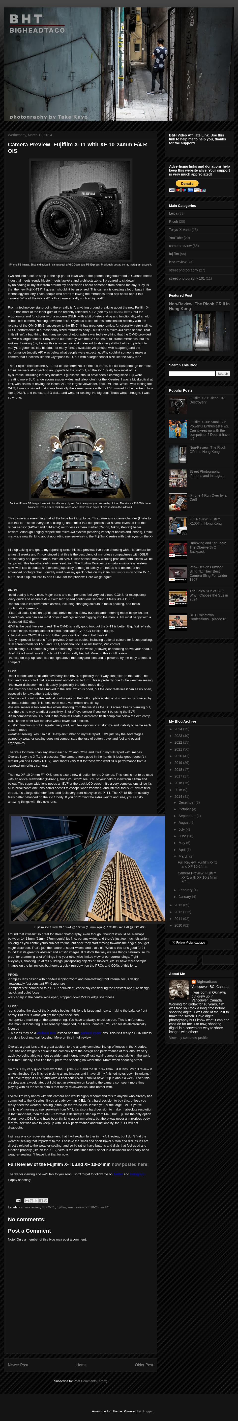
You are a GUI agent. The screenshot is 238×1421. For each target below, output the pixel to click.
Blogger (147, 1411)
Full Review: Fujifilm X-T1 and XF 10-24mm (197, 864)
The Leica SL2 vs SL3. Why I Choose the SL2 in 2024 (209, 595)
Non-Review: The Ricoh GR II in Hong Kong (208, 449)
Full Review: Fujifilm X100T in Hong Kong (206, 521)
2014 (179, 797)
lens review (76, 1207)
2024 (179, 729)
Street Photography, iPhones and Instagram (207, 473)
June (182, 836)
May (182, 843)
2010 (179, 925)
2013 (179, 905)
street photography (183, 270)
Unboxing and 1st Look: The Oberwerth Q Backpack (208, 547)
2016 (179, 783)
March (183, 856)
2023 (179, 736)
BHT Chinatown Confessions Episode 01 (208, 617)
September (187, 816)
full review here (120, 312)
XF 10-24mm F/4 (97, 1207)
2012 (179, 912)
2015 (179, 790)
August (184, 822)
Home (81, 1365)
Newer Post (18, 1365)
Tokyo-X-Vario (180, 230)
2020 (179, 756)
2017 (179, 776)
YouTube (176, 238)
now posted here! (130, 1164)
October (185, 809)
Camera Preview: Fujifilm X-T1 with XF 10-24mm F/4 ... (197, 877)
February (185, 890)
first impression (122, 572)
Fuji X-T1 (48, 1207)
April (182, 850)
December (186, 802)
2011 (179, 919)
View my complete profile (188, 1038)
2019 (179, 763)
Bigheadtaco (207, 982)
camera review (29, 1207)
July (182, 829)
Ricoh (173, 221)
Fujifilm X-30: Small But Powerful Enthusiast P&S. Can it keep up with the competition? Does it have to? (210, 430)
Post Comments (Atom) (90, 1381)
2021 (179, 749)
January (185, 897)
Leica (173, 213)
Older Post (144, 1365)
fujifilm (61, 1207)
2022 (179, 742)
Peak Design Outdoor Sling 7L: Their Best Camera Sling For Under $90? (208, 573)
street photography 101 (187, 278)
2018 (179, 770)
